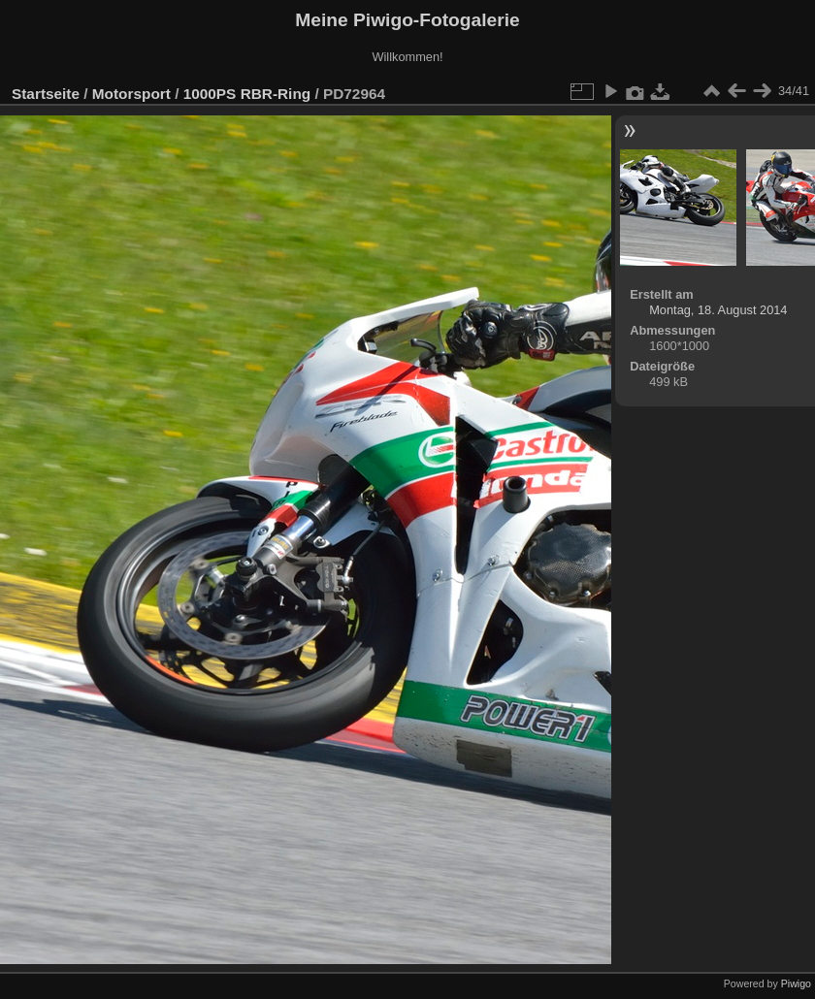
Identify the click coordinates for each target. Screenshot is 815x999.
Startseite (46, 93)
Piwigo (796, 983)
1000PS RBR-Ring (246, 93)
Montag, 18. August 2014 (718, 310)
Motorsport (131, 93)
